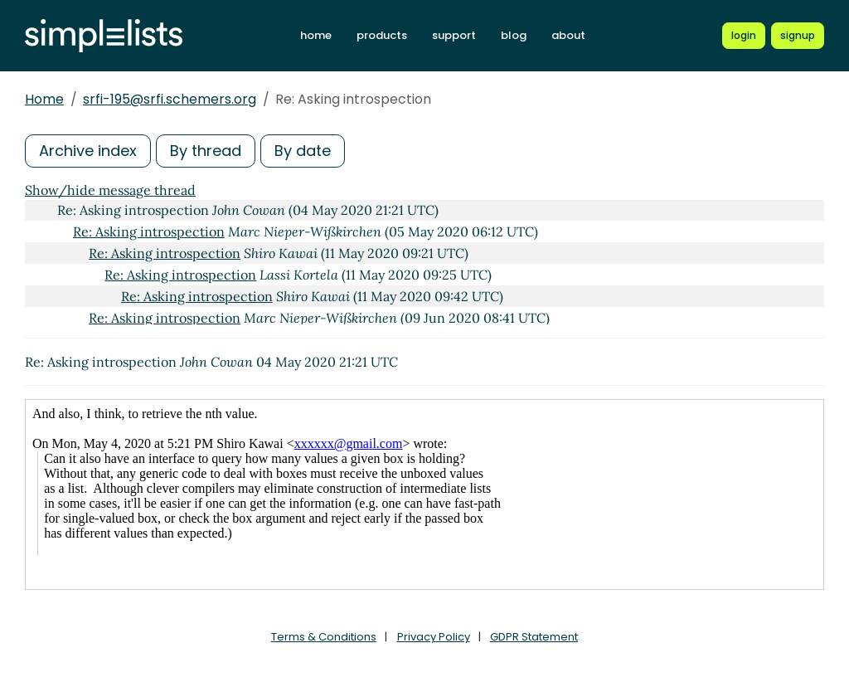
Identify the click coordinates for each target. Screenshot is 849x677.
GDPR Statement (534, 637)
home (316, 35)
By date (302, 150)
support (454, 35)
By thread (205, 150)
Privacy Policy (433, 637)
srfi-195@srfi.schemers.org (169, 99)
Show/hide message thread (110, 190)
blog (513, 35)
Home (44, 99)
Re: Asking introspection (149, 231)
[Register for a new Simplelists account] (797, 35)
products (382, 35)
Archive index (88, 150)
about (568, 35)
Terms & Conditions (323, 637)
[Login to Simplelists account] (743, 35)
